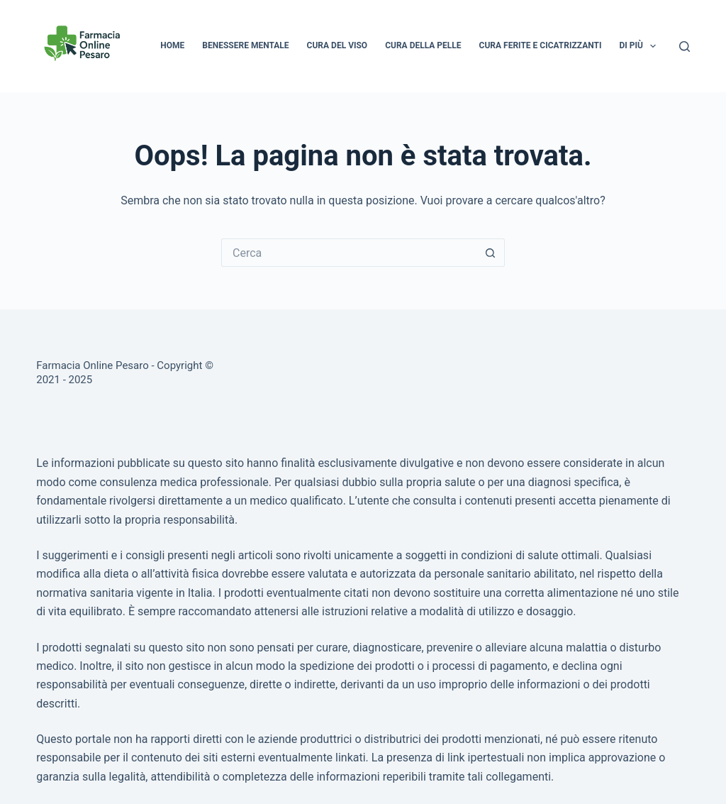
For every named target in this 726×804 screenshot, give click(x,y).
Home (172, 45)
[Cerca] (684, 46)
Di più (640, 46)
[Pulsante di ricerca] (490, 252)
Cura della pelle (423, 45)
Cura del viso (337, 45)
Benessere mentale (245, 45)
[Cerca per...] (348, 252)
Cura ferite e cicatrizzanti (540, 45)
